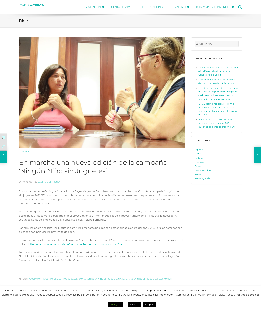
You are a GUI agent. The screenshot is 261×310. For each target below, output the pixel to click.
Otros (198, 166)
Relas (198, 174)
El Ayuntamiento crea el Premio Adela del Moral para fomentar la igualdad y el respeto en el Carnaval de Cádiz (218, 109)
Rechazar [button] (134, 304)
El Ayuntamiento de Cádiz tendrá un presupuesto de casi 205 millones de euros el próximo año (217, 123)
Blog (23, 20)
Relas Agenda (202, 178)
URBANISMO (179, 6)
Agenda (199, 149)
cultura (199, 157)
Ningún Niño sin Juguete (142, 278)
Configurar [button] (115, 304)
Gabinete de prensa (49, 182)
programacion (203, 170)
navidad (122, 278)
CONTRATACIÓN (152, 6)
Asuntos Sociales (67, 278)
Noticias (24, 151)
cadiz (198, 153)
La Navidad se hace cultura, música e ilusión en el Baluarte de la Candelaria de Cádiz (218, 71)
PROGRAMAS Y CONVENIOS (214, 6)
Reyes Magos (164, 278)
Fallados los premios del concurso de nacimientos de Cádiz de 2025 (217, 81)
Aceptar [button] (149, 304)
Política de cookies (247, 294)
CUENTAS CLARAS (122, 6)
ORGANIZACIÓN (92, 6)
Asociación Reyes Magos (42, 278)
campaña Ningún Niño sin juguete (97, 278)
